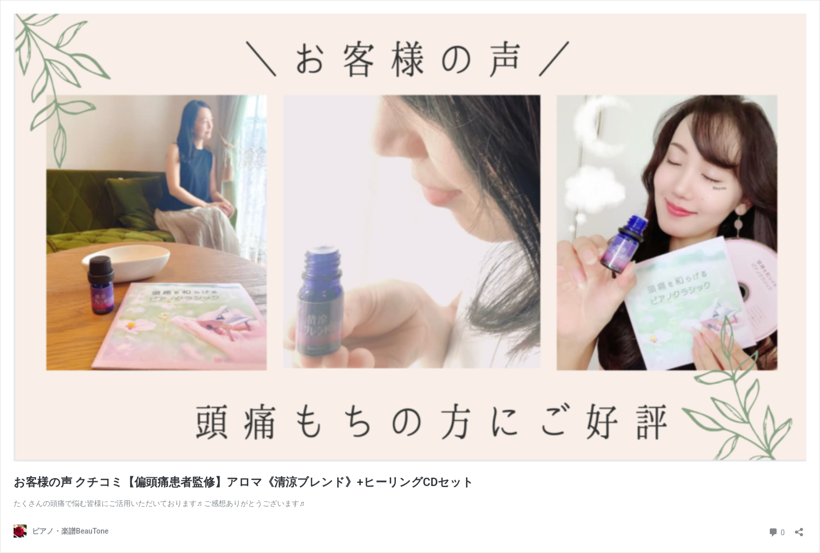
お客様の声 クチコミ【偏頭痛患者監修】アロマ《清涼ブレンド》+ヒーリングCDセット (244, 482)
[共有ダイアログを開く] (799, 529)
